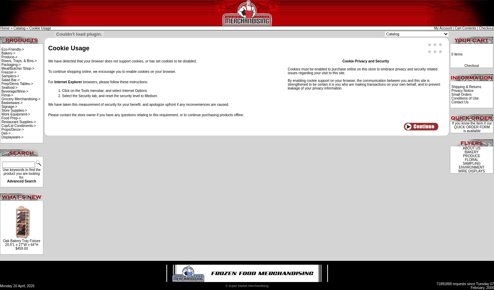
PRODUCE (471, 156)
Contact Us (459, 102)
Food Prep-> (11, 118)
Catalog (19, 28)
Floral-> (7, 95)
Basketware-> (12, 103)
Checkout (486, 28)
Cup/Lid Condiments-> (18, 126)
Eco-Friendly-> (12, 49)
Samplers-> (10, 76)
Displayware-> (12, 137)
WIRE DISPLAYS (471, 171)
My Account (443, 28)
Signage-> (9, 107)
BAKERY (471, 152)
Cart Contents (465, 28)
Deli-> (5, 133)
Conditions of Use (465, 98)
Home (5, 28)
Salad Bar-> (10, 80)
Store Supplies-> (14, 110)
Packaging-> (11, 65)
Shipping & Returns (466, 87)
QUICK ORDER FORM (472, 127)
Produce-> (9, 57)
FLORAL (471, 160)
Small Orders (461, 94)
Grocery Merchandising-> (21, 99)
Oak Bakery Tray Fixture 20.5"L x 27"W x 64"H (22, 243)
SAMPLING (472, 163)
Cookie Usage (40, 28)
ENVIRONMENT (472, 167)
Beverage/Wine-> (14, 91)
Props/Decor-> (12, 129)
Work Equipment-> (15, 114)
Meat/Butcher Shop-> (17, 68)
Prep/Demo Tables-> (17, 84)
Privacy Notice (462, 91)
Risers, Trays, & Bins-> (19, 61)
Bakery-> (8, 53)
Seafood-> (9, 87)
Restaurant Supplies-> (18, 122)
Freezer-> (9, 72)
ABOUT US (471, 148)
